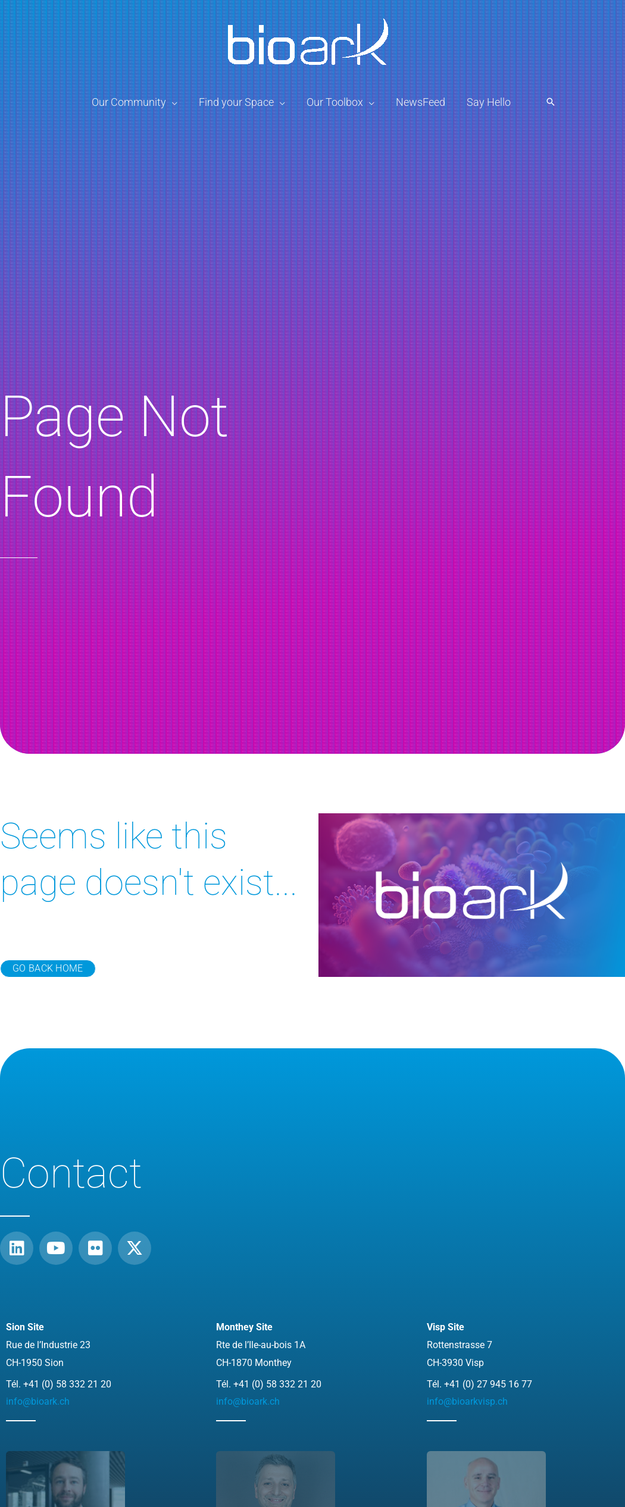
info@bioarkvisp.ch (467, 1401)
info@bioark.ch (38, 1401)
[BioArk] (308, 39)
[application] (171, 102)
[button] (550, 102)
